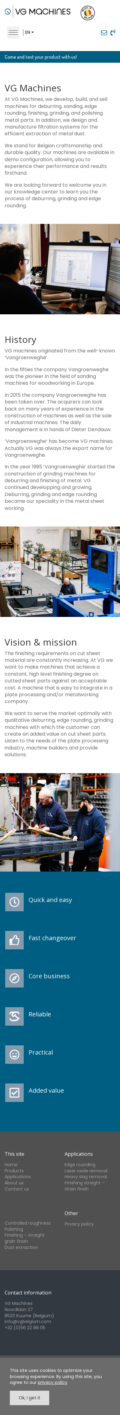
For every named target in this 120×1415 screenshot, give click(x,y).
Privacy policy (79, 1224)
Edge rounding (80, 1165)
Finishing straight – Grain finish (85, 1186)
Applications (18, 1177)
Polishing (14, 1229)
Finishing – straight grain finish (25, 1238)
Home (11, 1165)
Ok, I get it (29, 1398)
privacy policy (52, 1382)
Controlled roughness (28, 1223)
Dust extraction (21, 1247)
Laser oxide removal (86, 1171)
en (27, 32)
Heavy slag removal (86, 1177)
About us (14, 1183)
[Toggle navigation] (13, 32)
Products (14, 1171)
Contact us (17, 1189)
